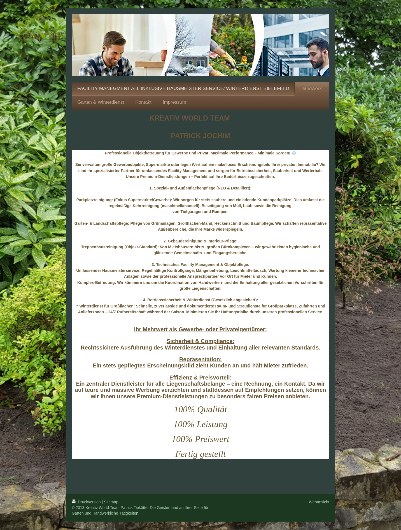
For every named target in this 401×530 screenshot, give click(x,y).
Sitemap (111, 502)
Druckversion (87, 502)
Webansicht (319, 502)
